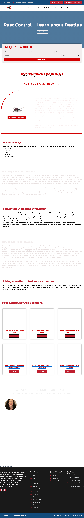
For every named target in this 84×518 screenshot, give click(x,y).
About (62, 8)
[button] (3, 404)
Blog (56, 8)
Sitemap (80, 515)
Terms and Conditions (69, 515)
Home (30, 8)
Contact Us (70, 8)
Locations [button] (38, 8)
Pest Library (48, 8)
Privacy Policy (56, 515)
